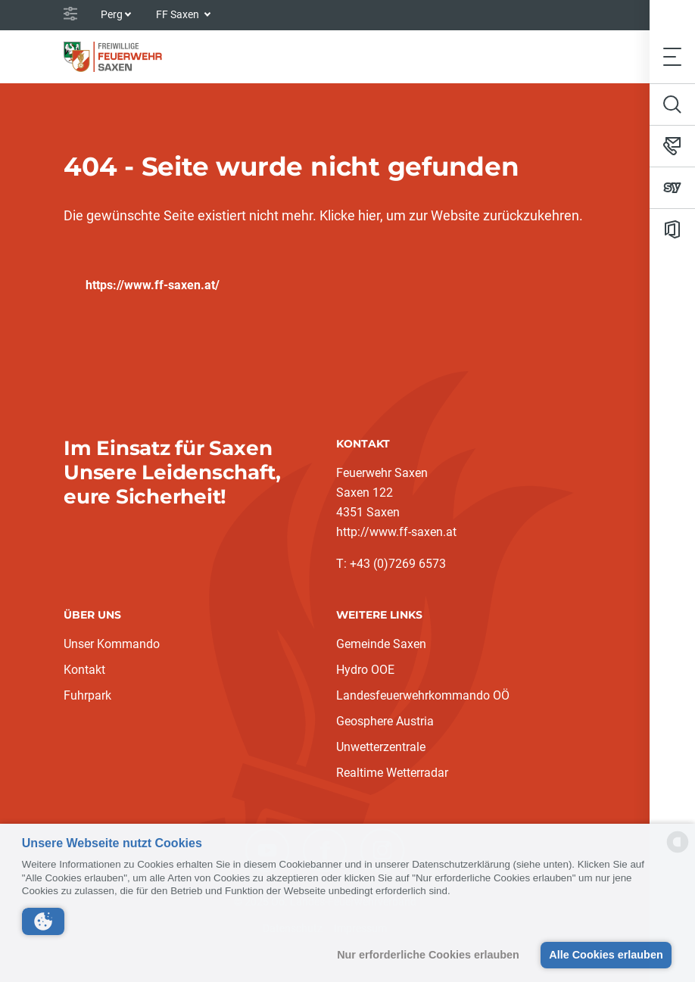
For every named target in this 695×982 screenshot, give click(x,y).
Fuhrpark (87, 695)
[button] (43, 921)
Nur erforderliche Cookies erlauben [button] (428, 955)
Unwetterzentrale (380, 747)
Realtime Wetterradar (392, 772)
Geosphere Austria (385, 721)
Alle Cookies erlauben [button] (605, 955)
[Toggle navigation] (672, 56)
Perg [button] (112, 14)
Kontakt (84, 669)
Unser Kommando (112, 644)
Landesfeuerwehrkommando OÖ (423, 695)
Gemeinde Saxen (381, 644)
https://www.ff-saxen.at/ (153, 285)
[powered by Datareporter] (677, 851)
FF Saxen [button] (178, 14)
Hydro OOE (365, 669)
